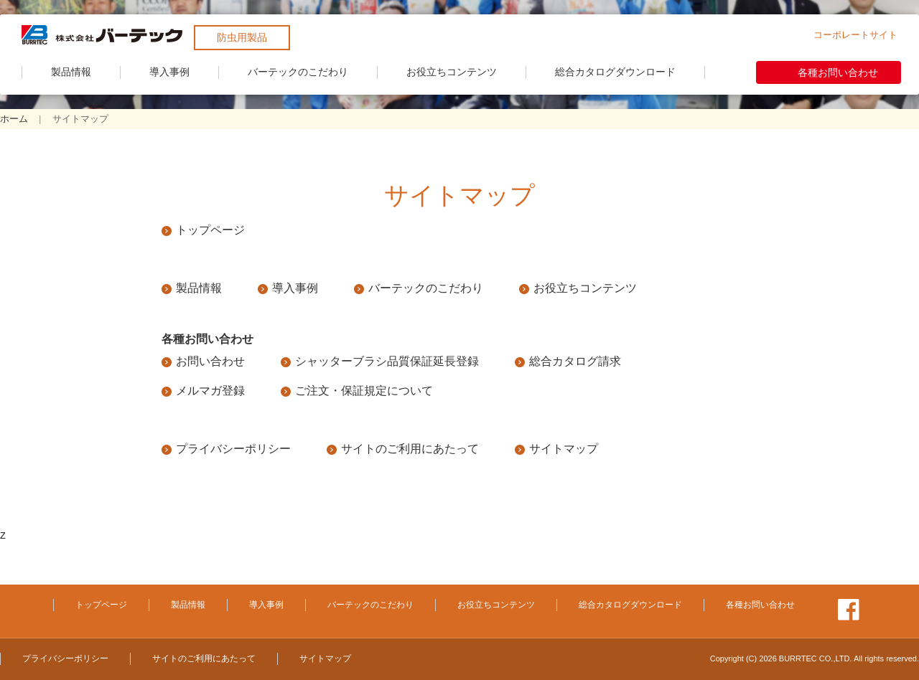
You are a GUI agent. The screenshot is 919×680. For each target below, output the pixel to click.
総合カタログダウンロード (615, 71)
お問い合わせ (210, 361)
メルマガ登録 (210, 390)
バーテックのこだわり (298, 71)
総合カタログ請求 (575, 361)
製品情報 (71, 71)
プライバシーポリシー (233, 449)
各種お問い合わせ (838, 72)
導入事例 (169, 71)
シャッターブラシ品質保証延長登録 (387, 361)
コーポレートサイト (855, 34)
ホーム (14, 118)
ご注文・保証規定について (364, 390)
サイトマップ (563, 449)
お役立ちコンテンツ (451, 71)
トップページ (210, 230)
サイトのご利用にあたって (410, 449)
